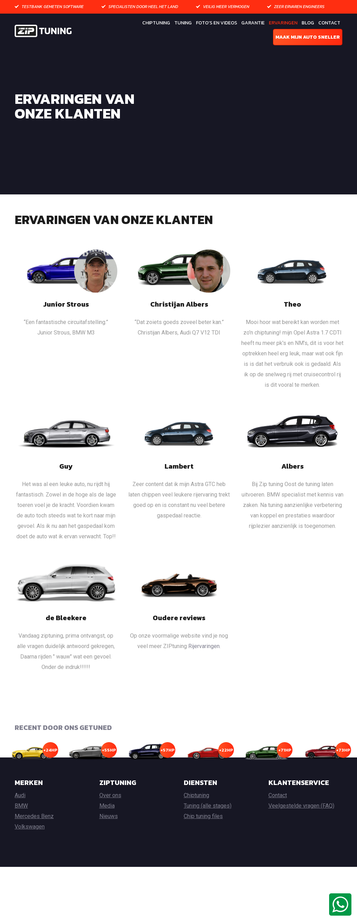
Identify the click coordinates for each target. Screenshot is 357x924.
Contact (329, 23)
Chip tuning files (203, 841)
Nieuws (108, 841)
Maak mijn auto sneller (307, 37)
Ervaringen (283, 23)
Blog (308, 23)
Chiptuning (156, 23)
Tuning (183, 23)
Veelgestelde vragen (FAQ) (301, 830)
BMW (21, 830)
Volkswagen (30, 851)
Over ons (110, 820)
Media (107, 830)
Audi (20, 820)
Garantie (253, 23)
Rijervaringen (204, 670)
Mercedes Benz (34, 841)
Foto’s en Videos (216, 23)
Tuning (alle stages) (207, 830)
